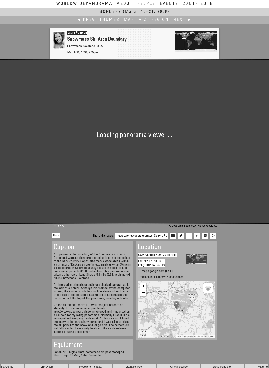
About (125, 4)
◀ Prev (86, 20)
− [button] (143, 293)
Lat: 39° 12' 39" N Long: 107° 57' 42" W (151, 263)
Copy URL (160, 236)
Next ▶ (182, 20)
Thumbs (109, 20)
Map (129, 20)
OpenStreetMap (199, 336)
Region (160, 20)
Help (56, 235)
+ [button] (143, 286)
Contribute (198, 4)
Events (169, 4)
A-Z (143, 20)
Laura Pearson (77, 33)
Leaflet (179, 336)
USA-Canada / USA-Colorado (157, 255)
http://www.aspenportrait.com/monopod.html (83, 312)
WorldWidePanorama (84, 4)
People (146, 4)
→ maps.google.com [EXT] (155, 271)
